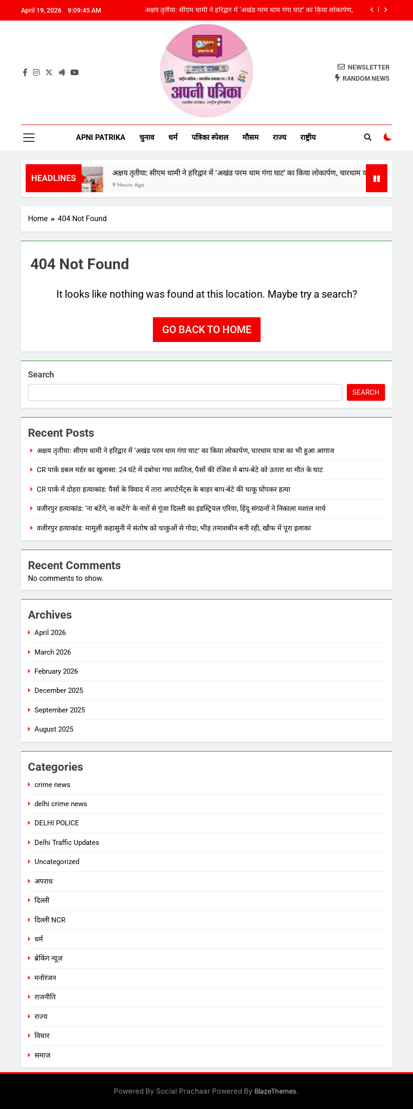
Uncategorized (56, 862)
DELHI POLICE (56, 823)
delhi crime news (60, 804)
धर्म (173, 137)
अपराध (43, 881)
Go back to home (206, 329)
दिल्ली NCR (49, 920)
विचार (41, 1036)
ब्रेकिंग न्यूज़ (48, 958)
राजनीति (45, 997)
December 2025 (58, 690)
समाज (42, 1055)
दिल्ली (41, 900)
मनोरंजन (45, 978)
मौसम (250, 137)
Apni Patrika (100, 137)
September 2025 (59, 710)
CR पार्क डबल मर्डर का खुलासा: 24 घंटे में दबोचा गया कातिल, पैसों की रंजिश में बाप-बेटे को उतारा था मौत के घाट (180, 470)
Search (41, 374)
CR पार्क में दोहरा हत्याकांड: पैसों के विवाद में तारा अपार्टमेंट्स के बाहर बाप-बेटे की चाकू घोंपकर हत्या (163, 489)
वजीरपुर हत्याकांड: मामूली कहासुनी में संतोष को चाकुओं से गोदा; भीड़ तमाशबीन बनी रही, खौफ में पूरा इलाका (174, 528)
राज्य (279, 137)
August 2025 (53, 729)
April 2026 (50, 632)
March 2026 (52, 652)
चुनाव (146, 137)
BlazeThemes (275, 1091)
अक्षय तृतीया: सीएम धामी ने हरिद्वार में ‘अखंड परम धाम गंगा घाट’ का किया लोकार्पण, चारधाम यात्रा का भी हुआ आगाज (249, 10)
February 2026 (56, 671)
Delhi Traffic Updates (66, 842)
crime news (52, 785)
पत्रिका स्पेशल (210, 137)
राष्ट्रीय (308, 137)
